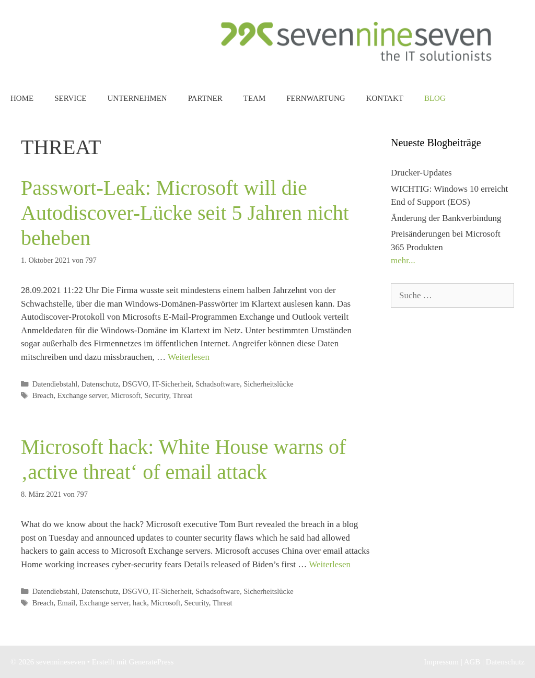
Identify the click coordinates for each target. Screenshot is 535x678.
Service (70, 98)
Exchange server (82, 395)
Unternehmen (137, 98)
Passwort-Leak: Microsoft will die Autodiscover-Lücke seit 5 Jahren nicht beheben (185, 213)
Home (21, 98)
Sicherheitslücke (268, 384)
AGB (472, 662)
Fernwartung (315, 98)
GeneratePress (151, 662)
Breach (43, 395)
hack (140, 603)
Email (66, 603)
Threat (183, 395)
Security (156, 395)
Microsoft (126, 395)
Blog (435, 98)
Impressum (441, 662)
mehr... (403, 260)
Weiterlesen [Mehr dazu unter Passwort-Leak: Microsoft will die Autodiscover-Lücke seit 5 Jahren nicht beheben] (189, 357)
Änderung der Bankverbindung (446, 218)
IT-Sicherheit (172, 384)
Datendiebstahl (55, 384)
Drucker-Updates (421, 173)
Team (254, 98)
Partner (205, 98)
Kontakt (384, 98)
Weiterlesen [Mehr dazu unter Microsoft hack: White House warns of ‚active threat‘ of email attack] (330, 564)
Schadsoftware (217, 384)
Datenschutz (99, 384)
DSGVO (135, 384)
